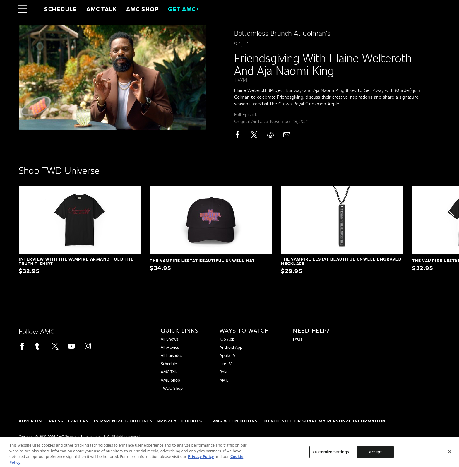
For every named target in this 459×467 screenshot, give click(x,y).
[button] (451, 216)
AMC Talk (101, 9)
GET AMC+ (183, 9)
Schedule (60, 9)
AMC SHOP (142, 9)
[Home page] (90, 316)
